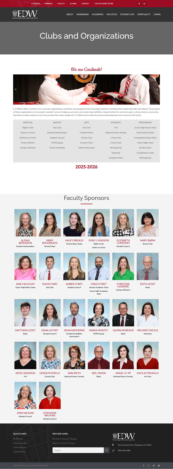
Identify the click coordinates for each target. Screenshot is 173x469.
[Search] (106, 450)
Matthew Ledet (25, 330)
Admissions (82, 14)
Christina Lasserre (123, 285)
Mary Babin (147, 240)
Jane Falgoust (25, 284)
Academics (97, 14)
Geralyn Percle (49, 373)
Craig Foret (99, 284)
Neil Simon (99, 373)
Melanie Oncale (147, 330)
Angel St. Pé (123, 373)
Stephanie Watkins (49, 414)
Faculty (61, 4)
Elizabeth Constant (123, 241)
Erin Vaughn (25, 413)
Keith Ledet (147, 284)
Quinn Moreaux (123, 330)
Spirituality (143, 14)
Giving (157, 14)
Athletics (112, 14)
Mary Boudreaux (49, 241)
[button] (15, 89)
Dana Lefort (49, 330)
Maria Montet (98, 330)
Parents (48, 4)
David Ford (49, 284)
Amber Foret (74, 284)
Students (35, 4)
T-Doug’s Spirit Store (103, 4)
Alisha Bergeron (25, 241)
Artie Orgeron (25, 373)
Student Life (127, 14)
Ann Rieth (74, 373)
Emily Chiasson (99, 240)
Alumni (73, 4)
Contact (85, 4)
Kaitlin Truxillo (148, 373)
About (69, 14)
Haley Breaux (74, 240)
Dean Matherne (74, 330)
